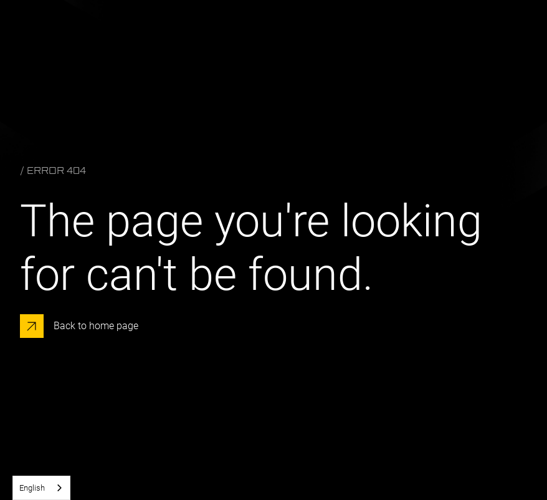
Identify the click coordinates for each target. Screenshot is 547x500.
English (32, 488)
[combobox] (41, 488)
